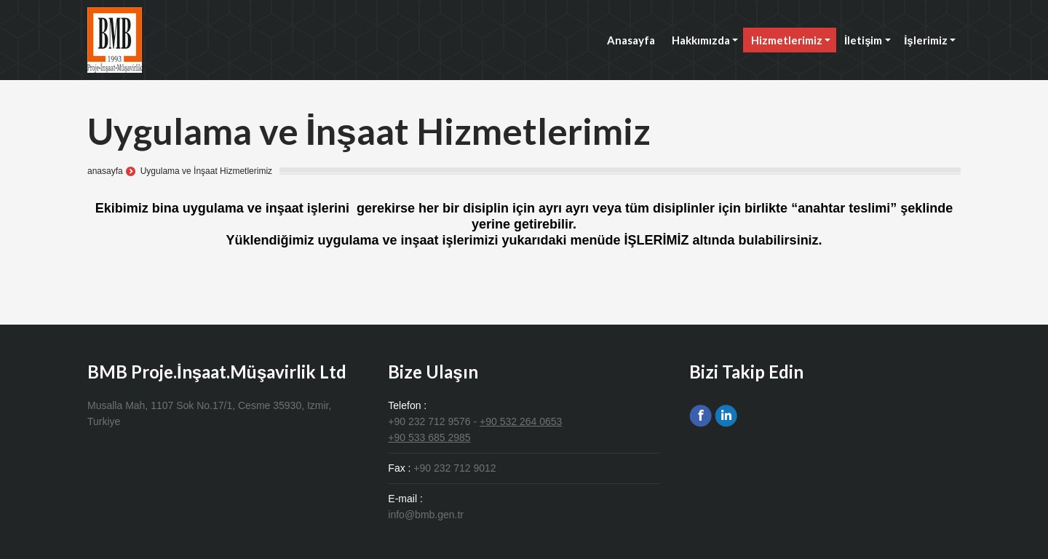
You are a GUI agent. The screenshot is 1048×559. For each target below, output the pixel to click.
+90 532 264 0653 (521, 421)
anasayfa (105, 171)
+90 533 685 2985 (429, 437)
